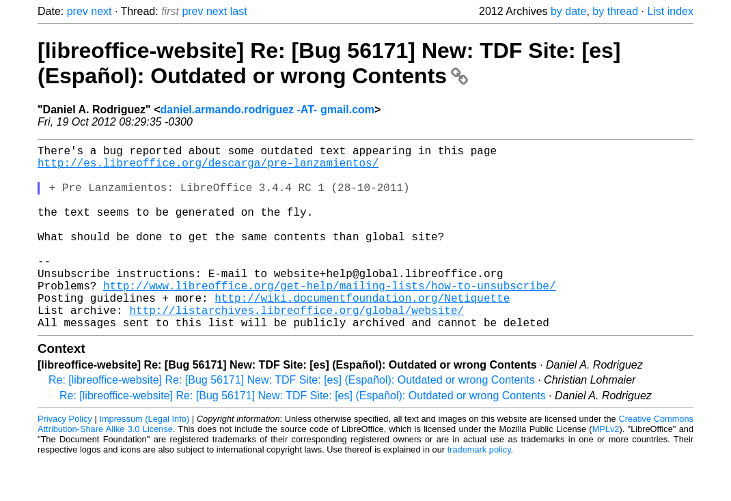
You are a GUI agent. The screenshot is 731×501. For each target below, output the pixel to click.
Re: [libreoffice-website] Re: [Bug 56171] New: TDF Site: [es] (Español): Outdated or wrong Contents (292, 421)
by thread (615, 11)
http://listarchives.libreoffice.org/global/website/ (296, 348)
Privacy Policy (65, 460)
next (101, 11)
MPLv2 (606, 470)
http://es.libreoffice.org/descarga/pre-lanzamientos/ (208, 167)
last (238, 11)
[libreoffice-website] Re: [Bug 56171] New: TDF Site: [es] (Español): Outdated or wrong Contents (329, 63)
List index (670, 11)
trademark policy (479, 490)
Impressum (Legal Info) (144, 460)
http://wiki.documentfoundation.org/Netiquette (362, 333)
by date (568, 11)
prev (77, 11)
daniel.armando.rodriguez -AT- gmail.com (268, 109)
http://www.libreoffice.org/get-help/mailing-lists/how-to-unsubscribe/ (329, 318)
